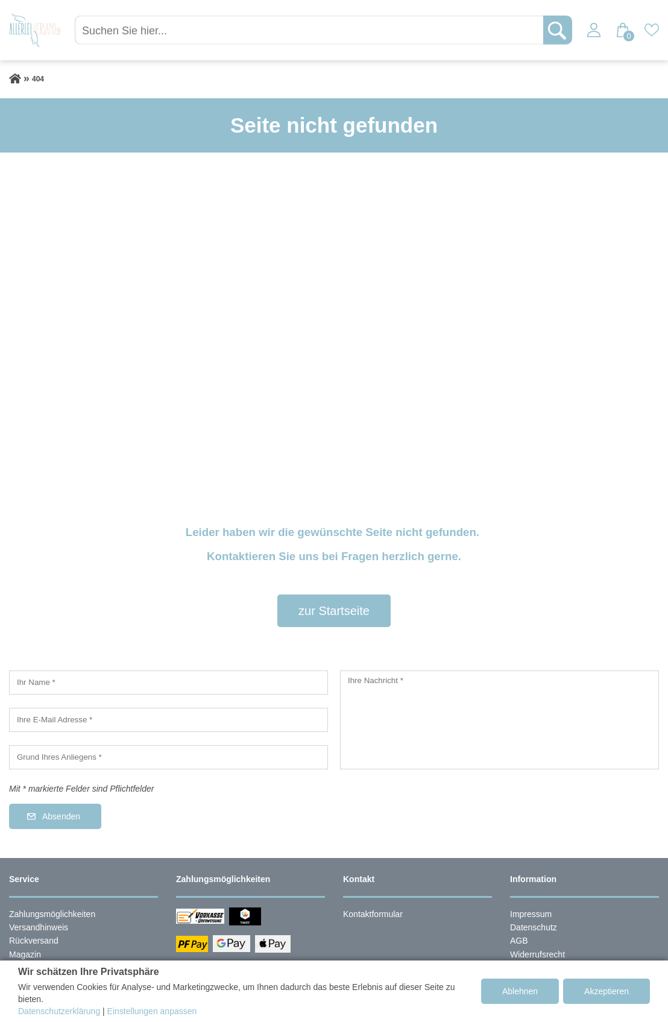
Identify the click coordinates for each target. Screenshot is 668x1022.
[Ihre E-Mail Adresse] (168, 720)
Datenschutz (533, 927)
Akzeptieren (606, 991)
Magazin (25, 954)
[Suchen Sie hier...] (312, 30)
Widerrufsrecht (537, 954)
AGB (519, 940)
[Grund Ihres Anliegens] (168, 757)
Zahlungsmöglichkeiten (52, 914)
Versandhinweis (38, 927)
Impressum (531, 914)
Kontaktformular (373, 914)
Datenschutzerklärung (59, 1011)
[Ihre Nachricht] (499, 719)
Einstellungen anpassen (152, 1011)
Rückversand (33, 940)
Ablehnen (520, 991)
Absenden (61, 816)
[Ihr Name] (168, 682)
